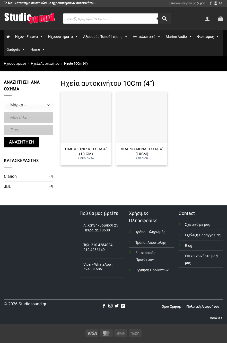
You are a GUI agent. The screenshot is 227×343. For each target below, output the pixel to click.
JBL (7, 186)
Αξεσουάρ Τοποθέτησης (105, 36)
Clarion (10, 176)
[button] (220, 18)
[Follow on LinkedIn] (123, 306)
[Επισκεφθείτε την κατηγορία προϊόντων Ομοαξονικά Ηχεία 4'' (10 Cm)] (85, 128)
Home (37, 49)
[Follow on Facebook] (210, 3)
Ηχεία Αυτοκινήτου (45, 63)
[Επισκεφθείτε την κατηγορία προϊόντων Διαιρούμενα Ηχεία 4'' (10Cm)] (141, 128)
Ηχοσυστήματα (63, 36)
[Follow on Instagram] (215, 3)
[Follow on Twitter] (117, 306)
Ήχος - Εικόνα (29, 36)
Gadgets (15, 49)
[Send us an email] (220, 3)
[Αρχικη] (8, 36)
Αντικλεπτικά (147, 36)
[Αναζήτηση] (164, 18)
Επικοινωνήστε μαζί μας (187, 3)
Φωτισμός (208, 36)
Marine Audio (179, 36)
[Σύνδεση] (207, 18)
